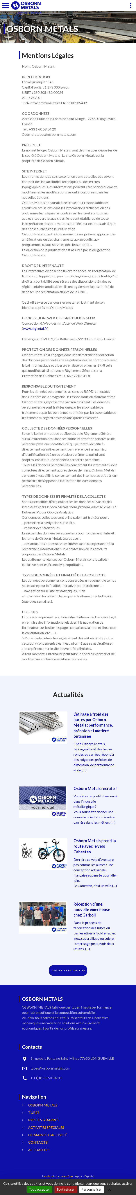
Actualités (38, 1150)
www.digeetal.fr (35, 328)
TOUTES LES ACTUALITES (68, 970)
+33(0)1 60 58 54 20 (45, 1078)
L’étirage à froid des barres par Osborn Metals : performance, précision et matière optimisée (93, 725)
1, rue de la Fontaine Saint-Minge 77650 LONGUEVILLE (72, 1058)
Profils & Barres (43, 1120)
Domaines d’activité (47, 1135)
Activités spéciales (46, 1127)
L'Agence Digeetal (84, 1176)
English (21, 12)
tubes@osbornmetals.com (50, 1068)
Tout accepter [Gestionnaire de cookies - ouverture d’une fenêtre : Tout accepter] (39, 1189)
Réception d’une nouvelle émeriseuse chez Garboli (91, 909)
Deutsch (35, 12)
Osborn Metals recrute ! (95, 788)
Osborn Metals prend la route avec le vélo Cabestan (94, 846)
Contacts (37, 1142)
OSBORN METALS (42, 1105)
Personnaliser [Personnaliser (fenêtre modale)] (91, 1189)
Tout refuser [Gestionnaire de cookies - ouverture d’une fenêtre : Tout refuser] (65, 1189)
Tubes (33, 1112)
